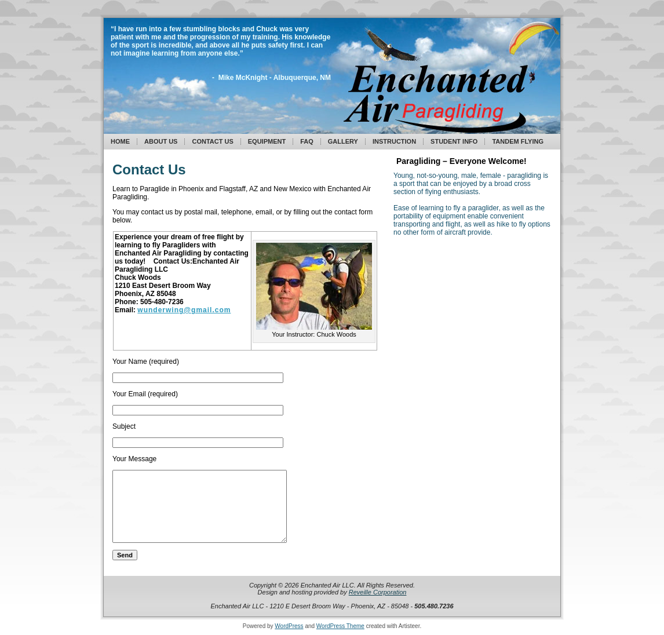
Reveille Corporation (378, 592)
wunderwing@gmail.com (184, 310)
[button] (314, 286)
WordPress (289, 626)
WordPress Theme (340, 626)
